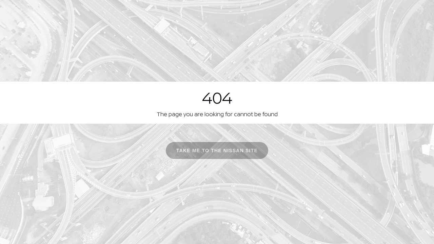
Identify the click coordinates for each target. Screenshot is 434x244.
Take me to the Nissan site (217, 152)
